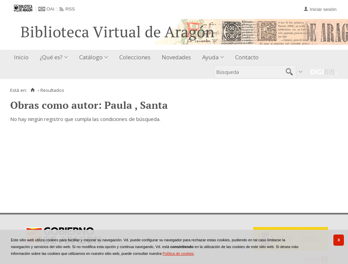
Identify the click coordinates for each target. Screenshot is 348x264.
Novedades (176, 57)
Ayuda (210, 57)
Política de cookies (178, 253)
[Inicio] (32, 90)
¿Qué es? (51, 57)
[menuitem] (22, 57)
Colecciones (135, 57)
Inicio (21, 57)
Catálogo (91, 57)
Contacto (247, 57)
